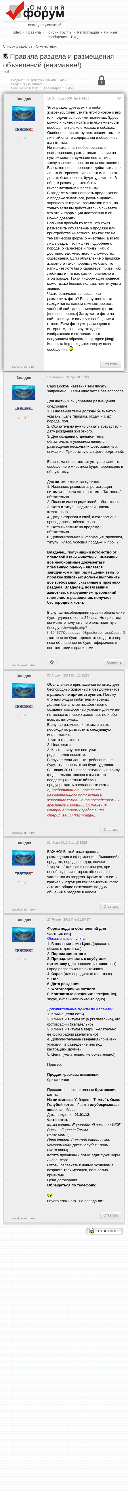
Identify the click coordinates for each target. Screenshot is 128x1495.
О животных (46, 46)
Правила (33, 32)
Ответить (111, 364)
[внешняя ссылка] (62, 313)
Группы (66, 32)
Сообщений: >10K (24, 367)
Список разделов (18, 46)
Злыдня (23, 99)
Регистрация (88, 32)
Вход (75, 37)
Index (16, 32)
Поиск (51, 32)
